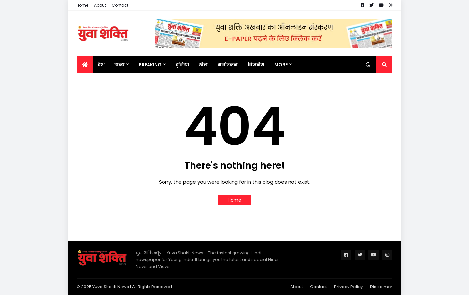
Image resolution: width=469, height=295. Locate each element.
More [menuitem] (281, 64)
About (100, 5)
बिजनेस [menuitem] (256, 64)
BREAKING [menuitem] (150, 64)
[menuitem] (85, 64)
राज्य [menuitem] (119, 64)
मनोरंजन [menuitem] (228, 64)
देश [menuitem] (101, 64)
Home (82, 5)
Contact (120, 5)
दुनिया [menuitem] (182, 64)
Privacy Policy (348, 287)
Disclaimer (381, 287)
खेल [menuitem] (203, 64)
